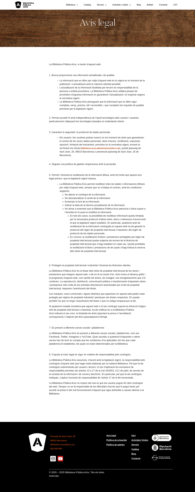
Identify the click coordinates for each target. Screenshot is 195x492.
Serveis (101, 5)
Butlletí (150, 5)
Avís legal (111, 435)
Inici (133, 435)
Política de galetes (115, 445)
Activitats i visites (121, 5)
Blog (139, 5)
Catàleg (87, 5)
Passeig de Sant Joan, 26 (62, 436)
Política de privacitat (116, 440)
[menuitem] (175, 4)
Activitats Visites (139, 440)
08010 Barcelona (58, 440)
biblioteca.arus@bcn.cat (62, 444)
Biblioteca (72, 5)
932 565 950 (56, 449)
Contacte (163, 5)
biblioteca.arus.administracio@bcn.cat (100, 148)
